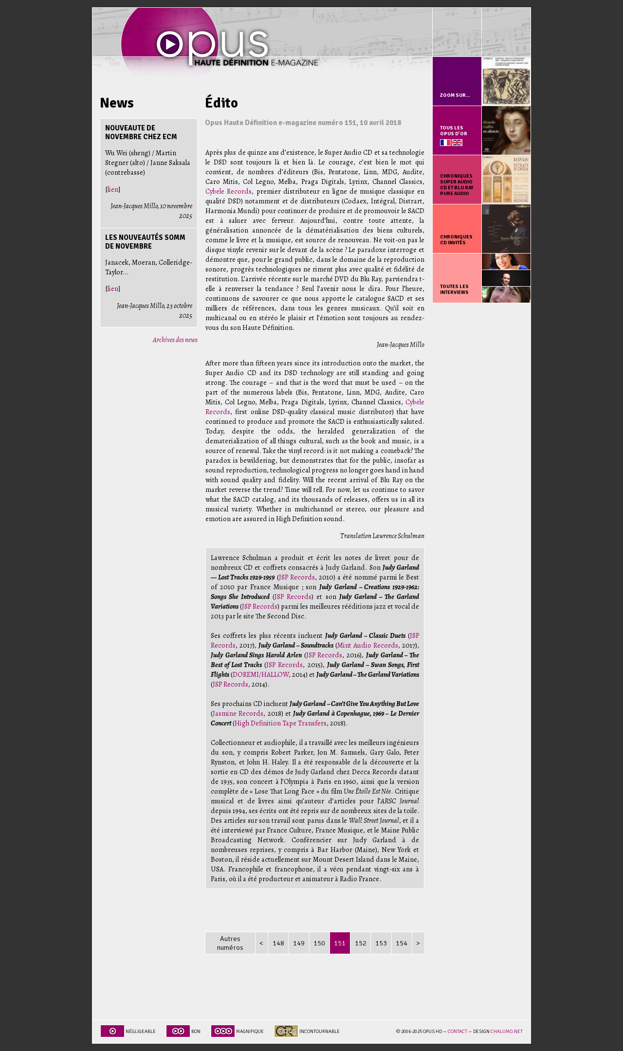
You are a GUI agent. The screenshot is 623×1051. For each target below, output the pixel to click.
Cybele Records (228, 191)
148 (278, 943)
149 (299, 943)
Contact (457, 1031)
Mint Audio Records (367, 645)
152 (360, 943)
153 (381, 943)
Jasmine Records (238, 713)
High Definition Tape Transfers (281, 723)
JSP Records (297, 577)
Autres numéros (230, 943)
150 (319, 943)
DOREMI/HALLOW (261, 674)
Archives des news (175, 339)
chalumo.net (507, 1031)
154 (401, 943)
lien (113, 189)
